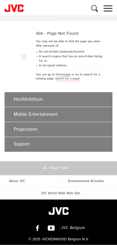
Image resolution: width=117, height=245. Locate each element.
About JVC (17, 181)
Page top (59, 168)
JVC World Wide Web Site (60, 193)
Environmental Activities (86, 181)
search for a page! (67, 78)
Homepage (63, 74)
